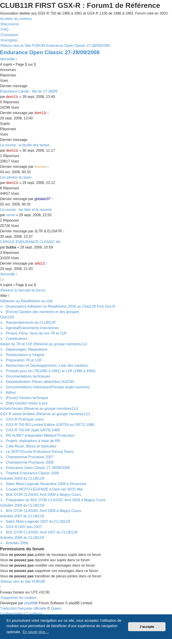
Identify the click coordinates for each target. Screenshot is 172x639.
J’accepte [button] (147, 626)
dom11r (12, 97)
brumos (40, 166)
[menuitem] (4, 29)
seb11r (39, 263)
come (10, 215)
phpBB (29, 603)
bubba (11, 247)
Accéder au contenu (16, 19)
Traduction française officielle (23, 608)
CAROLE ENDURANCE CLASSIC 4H (30, 242)
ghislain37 (42, 199)
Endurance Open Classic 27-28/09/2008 (49, 52)
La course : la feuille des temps (24, 145)
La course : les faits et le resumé (26, 210)
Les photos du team (16, 177)
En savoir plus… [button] (36, 632)
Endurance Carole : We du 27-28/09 (28, 91)
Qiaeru (56, 608)
